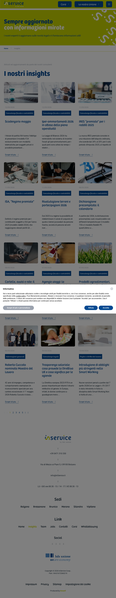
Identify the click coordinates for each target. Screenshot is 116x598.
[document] (58, 294)
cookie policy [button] (21, 296)
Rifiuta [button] (91, 308)
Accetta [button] (106, 308)
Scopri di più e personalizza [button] (18, 308)
